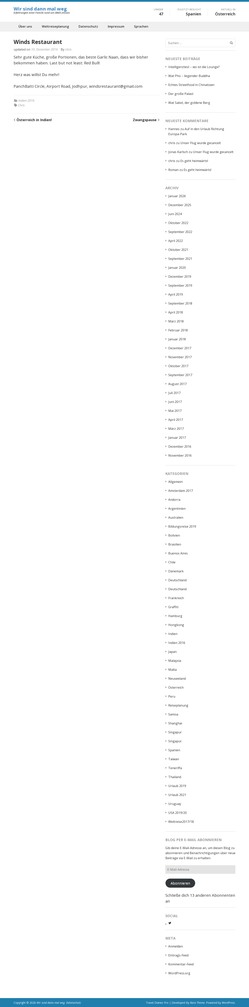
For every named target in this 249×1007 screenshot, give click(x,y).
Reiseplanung (178, 705)
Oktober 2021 (178, 250)
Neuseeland (177, 678)
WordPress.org (179, 973)
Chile (171, 562)
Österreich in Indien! (34, 119)
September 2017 (180, 375)
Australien (175, 517)
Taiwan (173, 759)
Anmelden (175, 946)
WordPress (228, 1002)
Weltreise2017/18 (181, 822)
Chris (21, 105)
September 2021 (180, 259)
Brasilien (174, 544)
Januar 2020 (177, 267)
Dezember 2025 (179, 205)
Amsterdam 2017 (180, 491)
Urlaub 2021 (177, 795)
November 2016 (180, 455)
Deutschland (177, 580)
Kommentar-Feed (181, 964)
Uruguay (174, 804)
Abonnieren (180, 883)
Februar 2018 (178, 330)
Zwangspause (145, 119)
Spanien (174, 750)
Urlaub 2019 (177, 786)
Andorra (174, 499)
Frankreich (176, 598)
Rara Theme (197, 1002)
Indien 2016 (26, 100)
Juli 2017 (174, 393)
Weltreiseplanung (55, 26)
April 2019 (175, 294)
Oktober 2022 (178, 223)
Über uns (25, 26)
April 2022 (175, 241)
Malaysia (174, 660)
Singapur (175, 732)
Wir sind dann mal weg (40, 8)
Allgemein (175, 482)
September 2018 (180, 303)
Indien (172, 634)
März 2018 (176, 321)
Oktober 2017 (178, 366)
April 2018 (175, 312)
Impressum (116, 26)
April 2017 (175, 420)
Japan (172, 652)
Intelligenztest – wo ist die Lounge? (194, 67)
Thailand (174, 777)
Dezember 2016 (179, 446)
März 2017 (176, 428)
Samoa (173, 714)
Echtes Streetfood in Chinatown (191, 85)
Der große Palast (180, 94)
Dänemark (176, 571)
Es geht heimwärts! (194, 161)
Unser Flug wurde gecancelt (200, 143)
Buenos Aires (178, 553)
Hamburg (175, 616)
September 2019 (180, 285)
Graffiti (173, 607)
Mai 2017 (174, 411)
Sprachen (141, 26)
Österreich (176, 687)
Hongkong (176, 625)
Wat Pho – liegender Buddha (189, 76)
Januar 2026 (177, 196)
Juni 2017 (175, 402)
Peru (171, 696)
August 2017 (177, 384)
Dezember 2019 (179, 276)
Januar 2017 (177, 437)
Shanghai (175, 723)
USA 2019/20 (177, 813)
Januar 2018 (177, 339)
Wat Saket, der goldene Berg (189, 103)
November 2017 (180, 357)
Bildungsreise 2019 (182, 526)
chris (68, 49)
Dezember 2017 (179, 348)
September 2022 (180, 232)
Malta (172, 669)
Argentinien (177, 508)
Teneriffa (175, 768)
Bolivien (174, 535)
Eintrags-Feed (178, 955)
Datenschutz (88, 26)
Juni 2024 (175, 214)
